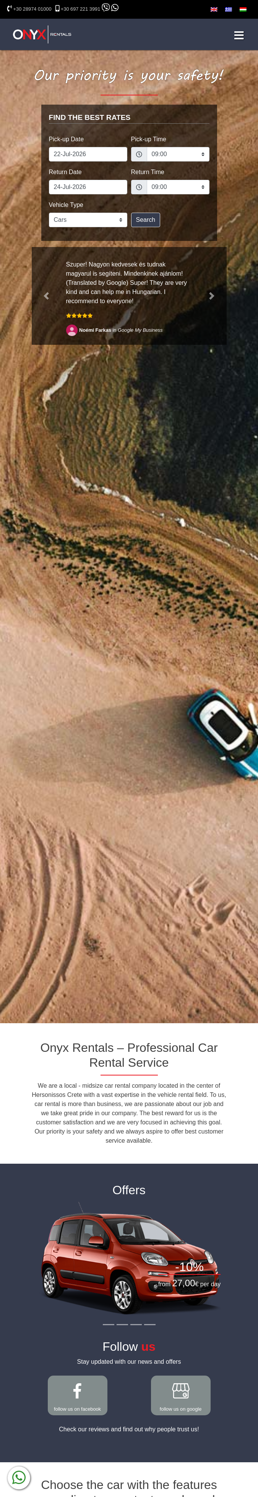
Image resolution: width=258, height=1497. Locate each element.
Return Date (65, 172)
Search (146, 219)
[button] (46, 296)
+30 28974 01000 (32, 9)
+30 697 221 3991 (81, 9)
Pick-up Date (66, 139)
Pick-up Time (148, 139)
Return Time (147, 172)
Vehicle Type (66, 205)
